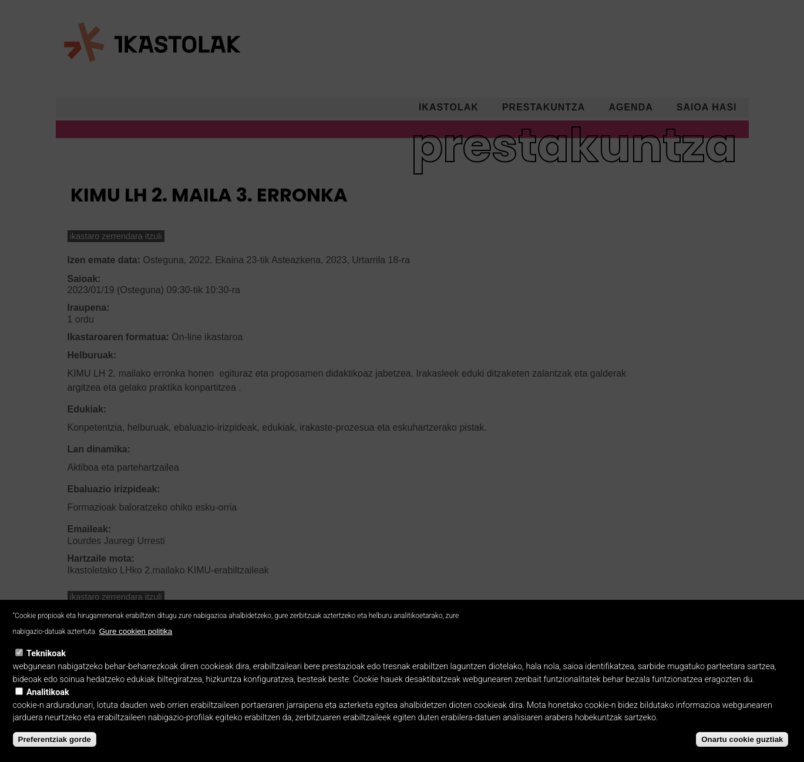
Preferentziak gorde (54, 750)
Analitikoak (47, 703)
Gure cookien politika (135, 641)
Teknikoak (46, 664)
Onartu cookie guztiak (742, 750)
